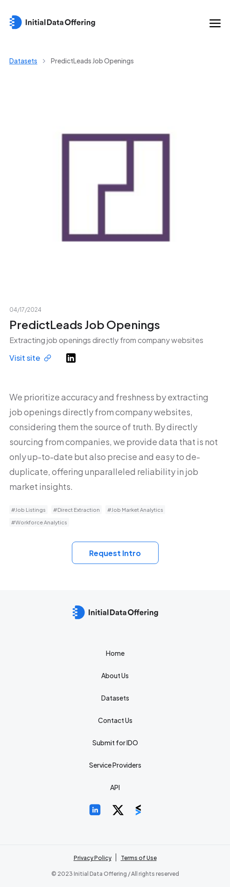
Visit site (30, 358)
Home (115, 653)
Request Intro (115, 553)
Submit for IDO (115, 742)
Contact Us (115, 720)
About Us (115, 675)
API (115, 787)
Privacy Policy (93, 857)
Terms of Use (139, 857)
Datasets (23, 60)
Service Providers (115, 765)
